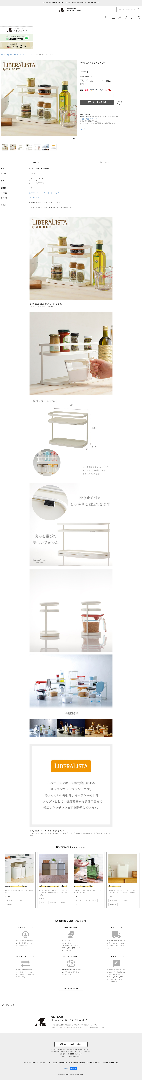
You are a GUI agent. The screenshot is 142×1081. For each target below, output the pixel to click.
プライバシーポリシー (94, 1064)
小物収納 (53, 904)
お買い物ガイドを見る (71, 990)
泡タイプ (78, 906)
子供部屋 (125, 901)
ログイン (35, 1064)
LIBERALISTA (34, 199)
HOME (3, 56)
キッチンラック (27, 56)
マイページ (27, 1064)
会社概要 (82, 1064)
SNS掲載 (9, 901)
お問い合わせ (73, 1064)
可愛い (43, 904)
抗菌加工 (9, 906)
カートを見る (53, 1064)
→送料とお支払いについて (88, 120)
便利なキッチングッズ (14, 56)
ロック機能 (113, 901)
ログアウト (43, 1064)
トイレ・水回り (91, 901)
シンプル (20, 901)
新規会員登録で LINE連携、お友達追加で (70, 3)
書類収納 (63, 904)
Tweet (82, 130)
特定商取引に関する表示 (110, 1064)
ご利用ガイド (63, 1064)
